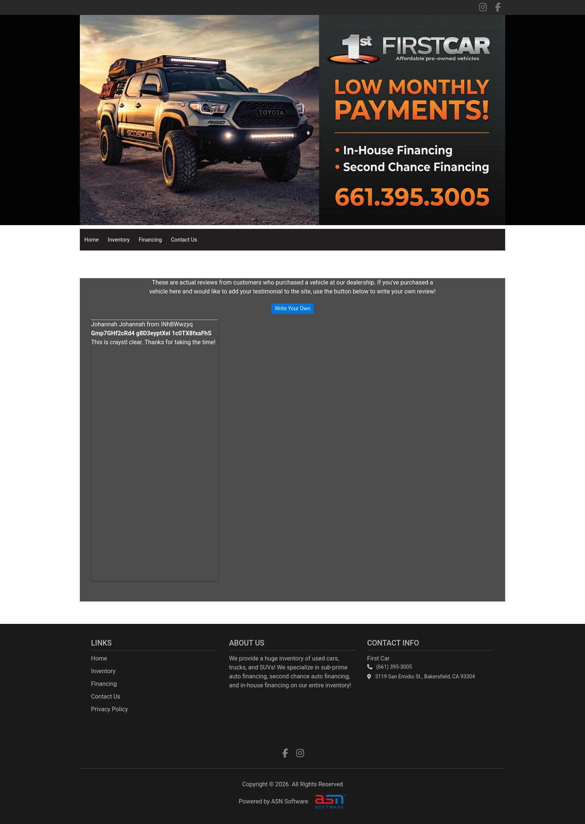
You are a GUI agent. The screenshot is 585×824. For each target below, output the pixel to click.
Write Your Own (292, 308)
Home (91, 240)
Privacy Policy (109, 709)
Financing (150, 240)
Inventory (119, 240)
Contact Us (184, 240)
